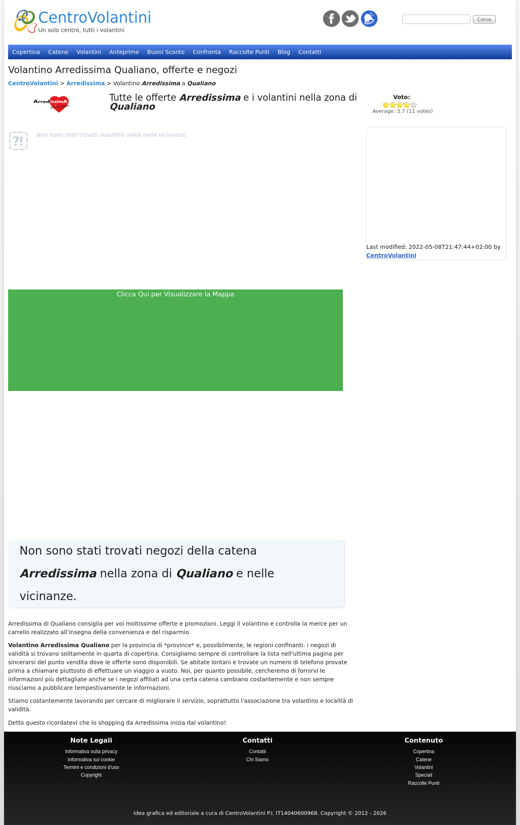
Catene (58, 52)
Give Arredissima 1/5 (386, 105)
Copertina (26, 52)
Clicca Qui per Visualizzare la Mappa (175, 294)
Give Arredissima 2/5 (393, 105)
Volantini (88, 52)
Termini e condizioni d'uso (91, 767)
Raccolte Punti (249, 52)
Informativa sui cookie (91, 759)
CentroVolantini (95, 17)
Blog (283, 52)
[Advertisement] (179, 220)
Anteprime (124, 52)
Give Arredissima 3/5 (399, 105)
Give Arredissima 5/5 (413, 105)
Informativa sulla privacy (91, 751)
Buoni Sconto (165, 52)
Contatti (309, 52)
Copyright (91, 775)
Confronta (207, 52)
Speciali (423, 775)
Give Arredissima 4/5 (406, 105)
